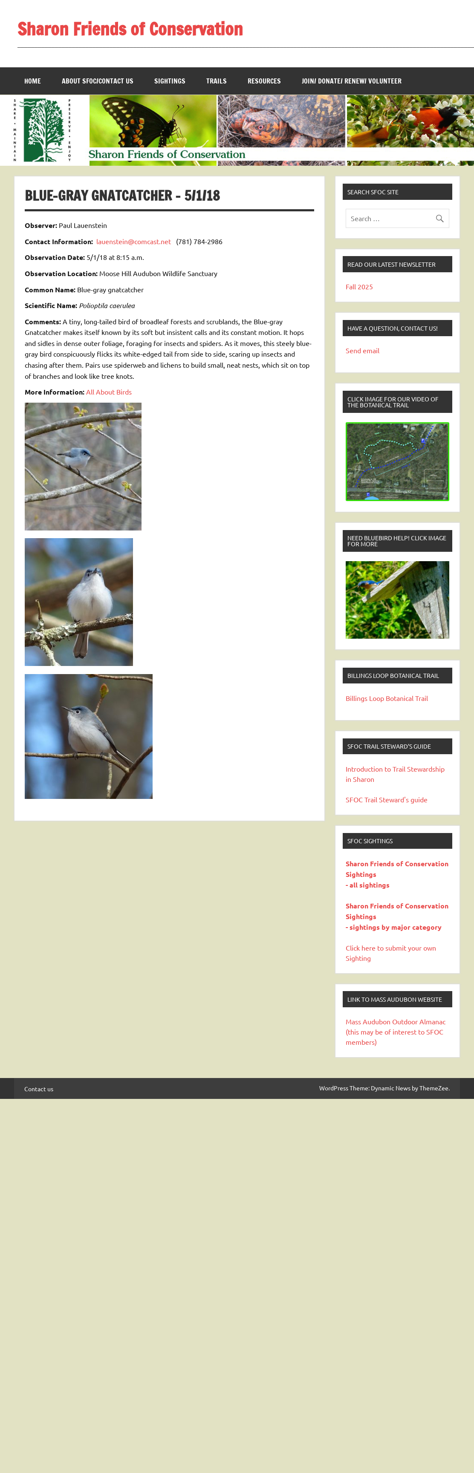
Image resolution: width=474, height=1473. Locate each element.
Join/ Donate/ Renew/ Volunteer (352, 81)
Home (32, 81)
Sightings (169, 81)
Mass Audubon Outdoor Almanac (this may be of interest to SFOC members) (395, 1031)
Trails (216, 81)
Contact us (38, 1089)
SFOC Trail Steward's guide (387, 799)
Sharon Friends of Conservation (130, 29)
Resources (264, 81)
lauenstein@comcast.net (133, 241)
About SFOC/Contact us (97, 81)
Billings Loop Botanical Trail (387, 698)
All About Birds (109, 391)
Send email (362, 350)
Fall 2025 (359, 286)
